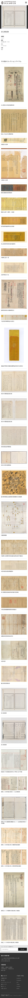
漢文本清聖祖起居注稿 (6, 421)
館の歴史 (3, 980)
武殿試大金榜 (4, 144)
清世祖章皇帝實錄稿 (6, 446)
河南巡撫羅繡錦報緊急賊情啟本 (8, 609)
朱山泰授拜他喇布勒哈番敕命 (8, 244)
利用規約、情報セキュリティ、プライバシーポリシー (11, 995)
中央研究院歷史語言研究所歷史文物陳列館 (8, 2)
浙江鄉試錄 (4, 713)
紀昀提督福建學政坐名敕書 (7, 226)
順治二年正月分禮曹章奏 (7, 134)
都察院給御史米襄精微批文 (7, 310)
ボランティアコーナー (5, 994)
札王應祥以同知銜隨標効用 (7, 105)
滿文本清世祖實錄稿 (6, 465)
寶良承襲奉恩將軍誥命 (6, 192)
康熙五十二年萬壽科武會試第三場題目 (10, 910)
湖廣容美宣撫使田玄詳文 (7, 636)
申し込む (22, 949)
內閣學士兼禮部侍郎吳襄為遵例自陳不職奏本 (12, 556)
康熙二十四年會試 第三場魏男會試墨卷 (10, 845)
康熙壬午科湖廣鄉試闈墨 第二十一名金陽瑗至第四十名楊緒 (14, 822)
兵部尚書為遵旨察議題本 (7, 571)
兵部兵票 (3, 661)
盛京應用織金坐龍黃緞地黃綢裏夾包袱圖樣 (11, 497)
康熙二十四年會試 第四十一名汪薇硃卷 (10, 792)
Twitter (18, 984)
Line (17, 982)
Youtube (18, 986)
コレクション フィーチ (6, 982)
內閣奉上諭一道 (5, 257)
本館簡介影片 (4, 978)
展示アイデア (4, 984)
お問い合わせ (4, 988)
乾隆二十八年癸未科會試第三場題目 (10, 942)
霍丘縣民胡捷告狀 (5, 683)
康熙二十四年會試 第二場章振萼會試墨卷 (11, 866)
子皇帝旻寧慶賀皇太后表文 (7, 321)
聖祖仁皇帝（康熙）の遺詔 (7, 212)
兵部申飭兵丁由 (5, 275)
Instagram (19, 980)
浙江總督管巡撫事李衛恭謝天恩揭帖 (10, 592)
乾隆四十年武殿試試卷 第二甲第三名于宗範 (11, 772)
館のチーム (3, 986)
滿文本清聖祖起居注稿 (6, 393)
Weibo (18, 988)
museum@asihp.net (5, 961)
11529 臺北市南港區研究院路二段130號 (10, 958)
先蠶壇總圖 (4, 535)
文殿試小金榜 (4, 180)
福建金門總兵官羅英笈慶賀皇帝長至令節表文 (12, 366)
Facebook (19, 978)
